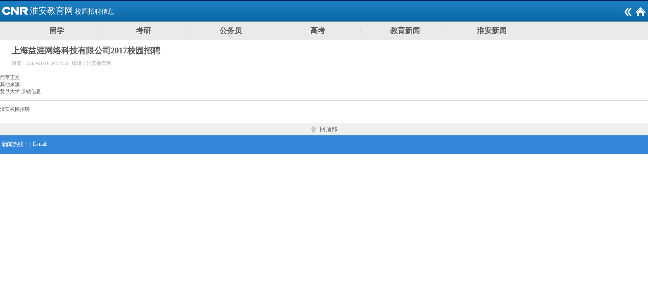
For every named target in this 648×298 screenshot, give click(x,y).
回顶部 (328, 129)
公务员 (230, 30)
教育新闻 (405, 30)
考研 (143, 30)
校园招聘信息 (94, 11)
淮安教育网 (51, 11)
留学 (56, 30)
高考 (317, 30)
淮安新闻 (492, 30)
